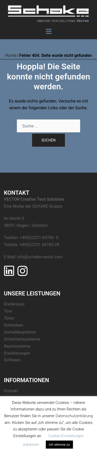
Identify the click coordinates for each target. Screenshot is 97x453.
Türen (9, 318)
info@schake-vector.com (40, 256)
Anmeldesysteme (20, 332)
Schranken (13, 325)
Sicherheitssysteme (22, 339)
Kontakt (11, 390)
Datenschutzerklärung (74, 416)
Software (12, 359)
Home (10, 55)
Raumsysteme (17, 346)
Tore (8, 311)
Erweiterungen (17, 353)
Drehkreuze (14, 304)
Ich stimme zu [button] (59, 445)
